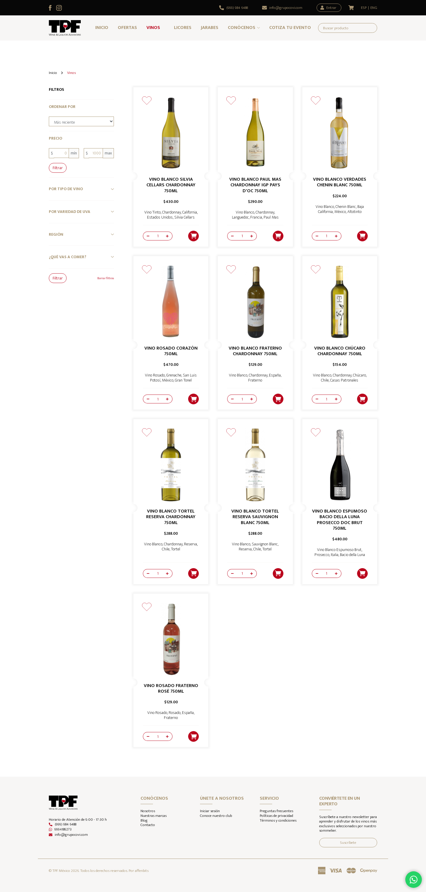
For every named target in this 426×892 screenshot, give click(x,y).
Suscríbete (348, 842)
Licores (182, 28)
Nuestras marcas (154, 816)
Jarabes (209, 28)
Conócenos (241, 28)
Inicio (101, 28)
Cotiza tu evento (290, 28)
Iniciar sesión (210, 811)
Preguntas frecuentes (276, 811)
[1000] (96, 153)
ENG (373, 8)
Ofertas (127, 28)
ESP (364, 8)
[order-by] (81, 122)
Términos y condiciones (278, 820)
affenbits (142, 870)
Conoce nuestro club (216, 816)
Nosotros (148, 811)
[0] (61, 153)
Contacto (148, 825)
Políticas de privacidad (276, 816)
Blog (144, 820)
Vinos (153, 28)
